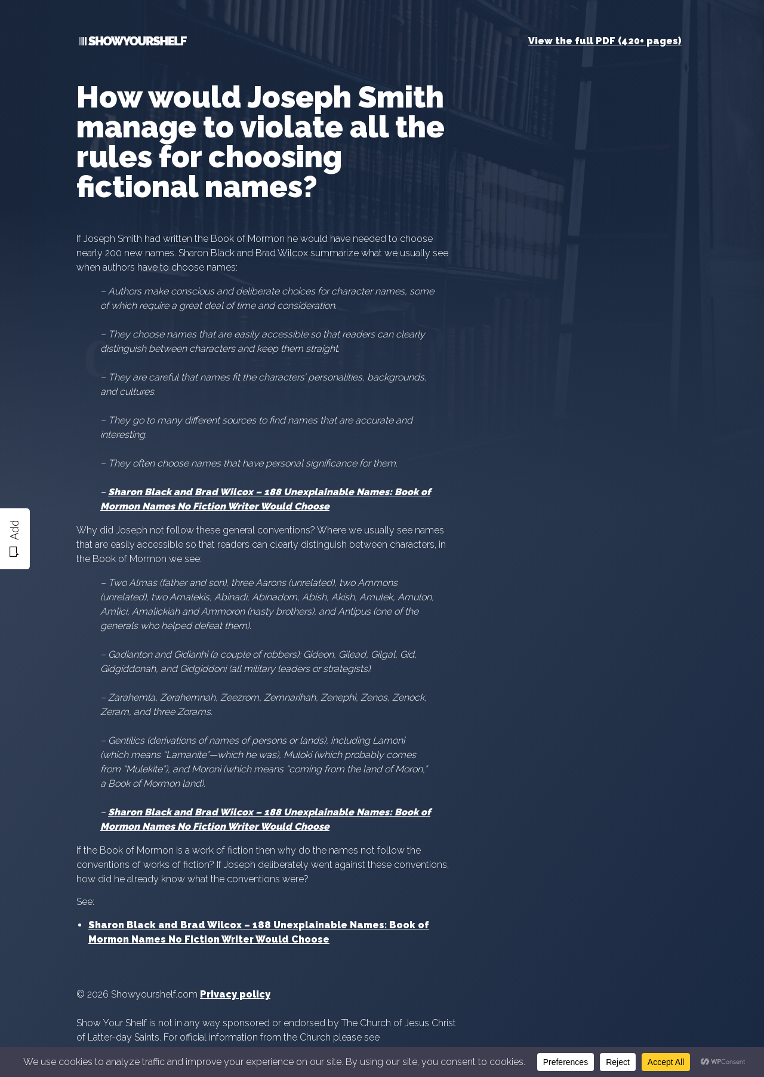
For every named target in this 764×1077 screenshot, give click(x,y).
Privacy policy (235, 994)
